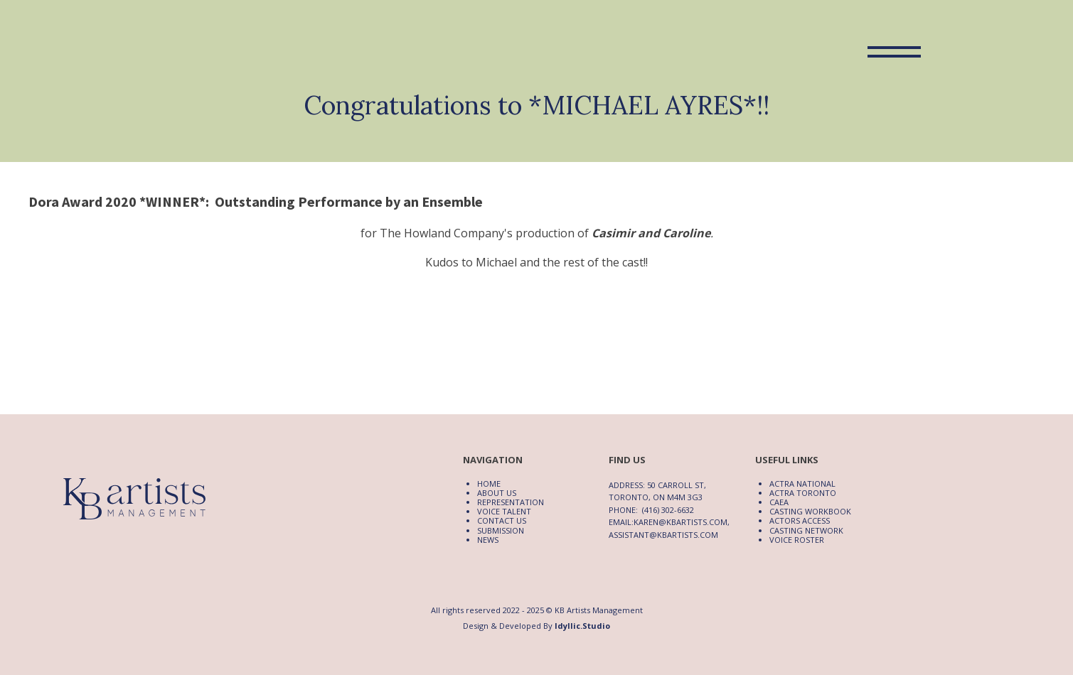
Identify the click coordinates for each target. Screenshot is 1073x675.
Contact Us (501, 520)
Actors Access (799, 520)
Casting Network (806, 530)
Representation (510, 502)
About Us (496, 492)
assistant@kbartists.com (663, 534)
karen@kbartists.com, (682, 522)
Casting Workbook (810, 511)
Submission (500, 530)
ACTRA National (802, 483)
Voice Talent (504, 511)
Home (489, 483)
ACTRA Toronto (802, 492)
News (487, 539)
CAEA (779, 502)
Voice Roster (796, 539)
